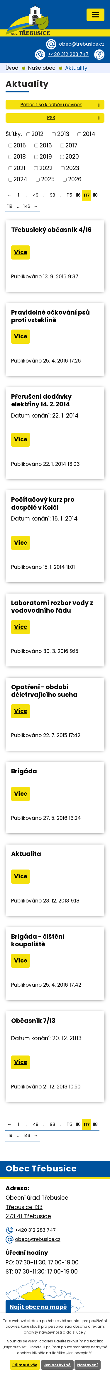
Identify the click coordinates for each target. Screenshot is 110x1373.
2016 (46, 145)
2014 (89, 134)
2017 (71, 145)
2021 (19, 168)
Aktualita (26, 854)
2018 (19, 157)
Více (20, 252)
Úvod (12, 68)
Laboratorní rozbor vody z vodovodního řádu (52, 607)
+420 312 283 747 (68, 54)
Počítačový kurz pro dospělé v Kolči (43, 503)
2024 (20, 179)
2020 (72, 157)
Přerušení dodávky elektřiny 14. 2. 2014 (41, 400)
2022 (46, 168)
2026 (75, 179)
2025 (48, 179)
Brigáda (24, 771)
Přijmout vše (24, 1364)
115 (69, 195)
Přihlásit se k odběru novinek (61, 105)
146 (26, 206)
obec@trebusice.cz (81, 44)
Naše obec (41, 68)
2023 (72, 168)
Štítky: (14, 134)
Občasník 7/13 (33, 1020)
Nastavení (87, 1364)
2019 (46, 157)
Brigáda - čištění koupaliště (38, 940)
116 (78, 195)
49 (35, 195)
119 (9, 206)
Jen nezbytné (57, 1364)
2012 (37, 134)
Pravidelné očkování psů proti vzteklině (50, 316)
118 (95, 195)
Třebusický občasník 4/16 (51, 229)
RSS (74, 117)
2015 (19, 145)
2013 (63, 134)
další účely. (76, 1332)
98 (52, 195)
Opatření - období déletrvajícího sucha (44, 691)
